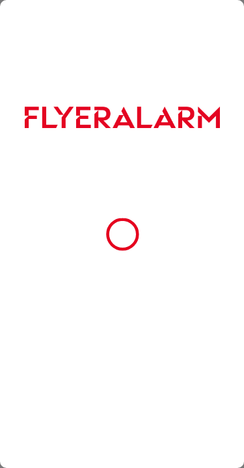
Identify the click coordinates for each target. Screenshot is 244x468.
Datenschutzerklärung (54, 279)
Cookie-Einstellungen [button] (122, 387)
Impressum (115, 279)
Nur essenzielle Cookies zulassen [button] (122, 355)
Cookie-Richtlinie (138, 268)
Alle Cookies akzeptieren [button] (122, 322)
